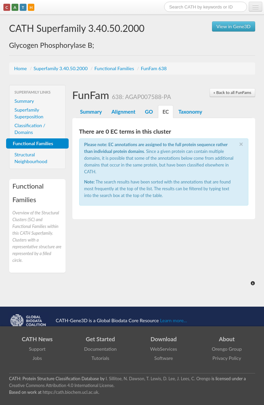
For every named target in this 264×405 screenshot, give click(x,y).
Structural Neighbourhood (31, 158)
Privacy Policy (226, 358)
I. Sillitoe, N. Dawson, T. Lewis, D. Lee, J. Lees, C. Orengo (158, 378)
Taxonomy (190, 112)
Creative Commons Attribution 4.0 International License (61, 385)
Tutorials (100, 358)
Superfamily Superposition (29, 113)
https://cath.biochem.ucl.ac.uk (70, 392)
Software (163, 358)
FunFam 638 (153, 68)
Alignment (123, 112)
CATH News (37, 339)
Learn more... (173, 320)
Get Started (100, 339)
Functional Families (114, 68)
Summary (24, 101)
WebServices (163, 349)
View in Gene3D (233, 26)
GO (149, 112)
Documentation (100, 349)
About (227, 339)
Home (21, 68)
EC (165, 112)
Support (37, 349)
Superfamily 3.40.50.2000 (61, 68)
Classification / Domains (30, 128)
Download (164, 339)
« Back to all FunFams (232, 92)
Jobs (37, 358)
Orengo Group (227, 349)
